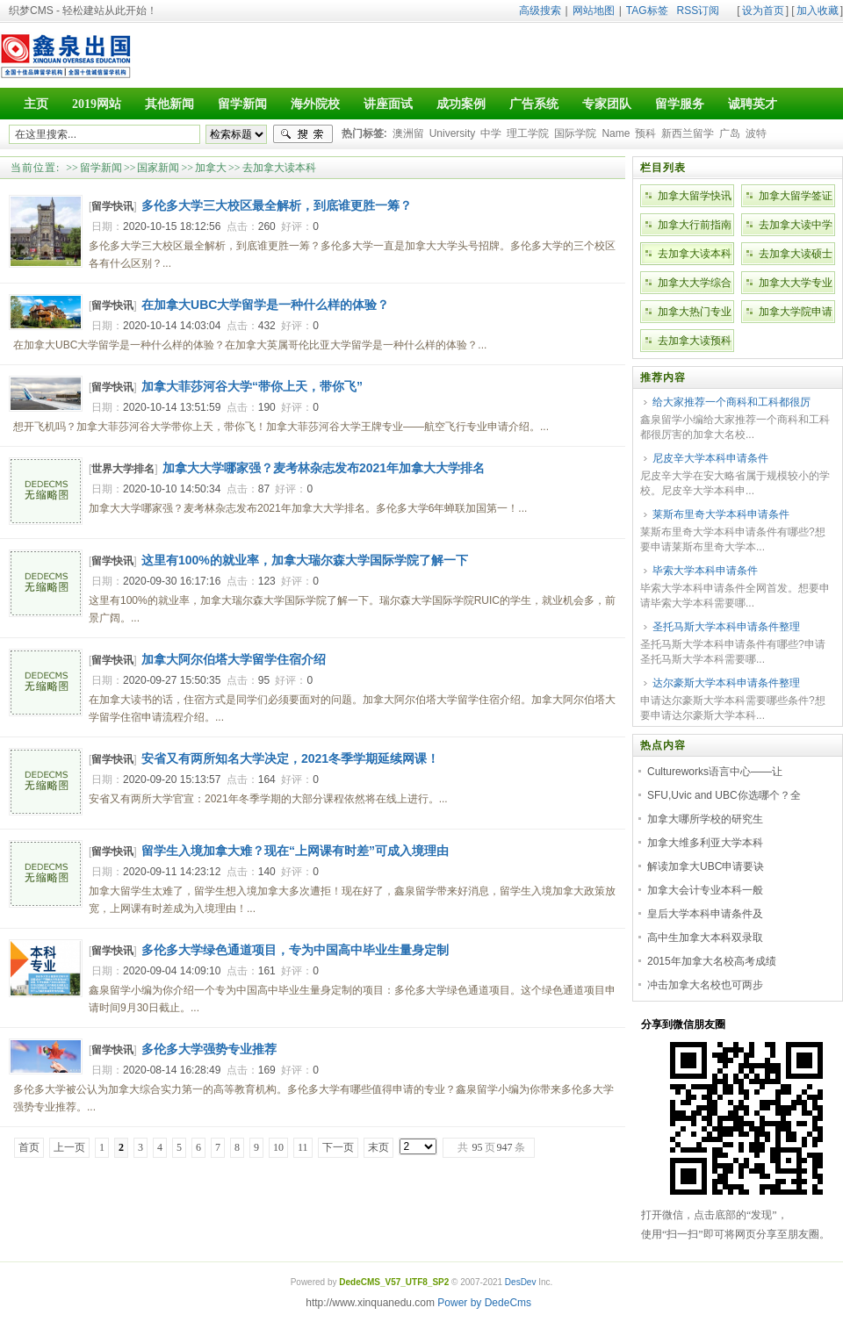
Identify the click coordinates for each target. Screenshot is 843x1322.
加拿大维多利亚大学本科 (705, 843)
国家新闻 (158, 168)
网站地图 (594, 10)
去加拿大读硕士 (795, 254)
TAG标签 (647, 10)
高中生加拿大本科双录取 (705, 937)
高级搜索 (540, 10)
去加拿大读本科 (279, 168)
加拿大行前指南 (694, 225)
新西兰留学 (687, 133)
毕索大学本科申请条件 (705, 570)
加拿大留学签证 (795, 196)
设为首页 (763, 10)
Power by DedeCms (484, 1303)
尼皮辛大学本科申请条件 (710, 458)
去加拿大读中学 (795, 225)
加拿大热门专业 (694, 311)
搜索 (303, 134)
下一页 (338, 1147)
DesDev (521, 1282)
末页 (378, 1147)
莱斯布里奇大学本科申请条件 (720, 514)
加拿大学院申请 (795, 311)
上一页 (69, 1147)
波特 (756, 133)
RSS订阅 (698, 10)
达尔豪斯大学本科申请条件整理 (726, 683)
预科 (645, 133)
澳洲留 (408, 133)
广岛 (729, 133)
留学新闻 (101, 168)
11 (303, 1147)
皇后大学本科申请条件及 (705, 914)
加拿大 (211, 168)
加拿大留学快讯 (694, 196)
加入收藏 (817, 10)
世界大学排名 (123, 469)
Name (616, 133)
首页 (29, 1147)
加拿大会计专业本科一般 (705, 890)
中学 (490, 133)
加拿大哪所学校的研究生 (705, 819)
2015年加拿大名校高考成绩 (711, 961)
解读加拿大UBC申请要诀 (705, 866)
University (452, 133)
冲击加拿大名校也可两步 (705, 985)
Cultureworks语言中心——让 (714, 771)
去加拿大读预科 (694, 340)
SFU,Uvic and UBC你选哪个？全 (724, 795)
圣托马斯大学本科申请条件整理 (726, 627)
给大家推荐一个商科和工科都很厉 (731, 402)
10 (278, 1147)
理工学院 (528, 133)
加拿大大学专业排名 (795, 285)
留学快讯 (112, 206)
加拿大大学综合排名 (694, 285)
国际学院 (575, 133)
